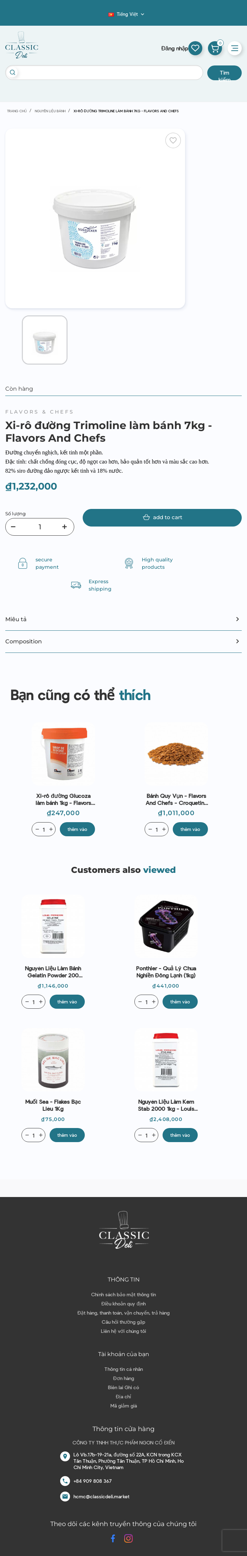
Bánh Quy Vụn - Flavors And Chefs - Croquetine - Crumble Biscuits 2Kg (176, 799)
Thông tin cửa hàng (123, 1429)
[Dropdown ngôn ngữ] (127, 14)
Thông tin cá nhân (123, 1369)
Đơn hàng (123, 1378)
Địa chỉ (123, 1396)
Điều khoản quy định (123, 1303)
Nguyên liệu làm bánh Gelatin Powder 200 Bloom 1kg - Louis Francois (53, 972)
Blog (104, 16)
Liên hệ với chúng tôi (123, 1331)
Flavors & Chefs (39, 412)
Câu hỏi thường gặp (123, 1322)
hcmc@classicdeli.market (101, 1496)
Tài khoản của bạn (123, 1354)
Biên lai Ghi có (123, 1387)
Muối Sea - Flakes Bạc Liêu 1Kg (53, 1105)
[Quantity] (44, 829)
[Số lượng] (39, 527)
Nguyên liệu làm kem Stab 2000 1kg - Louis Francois (166, 1105)
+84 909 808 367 (93, 1481)
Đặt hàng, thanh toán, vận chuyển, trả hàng (123, 1313)
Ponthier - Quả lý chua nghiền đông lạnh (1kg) (166, 971)
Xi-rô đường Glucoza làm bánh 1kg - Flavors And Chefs (63, 799)
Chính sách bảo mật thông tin (123, 1294)
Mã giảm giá (123, 1406)
